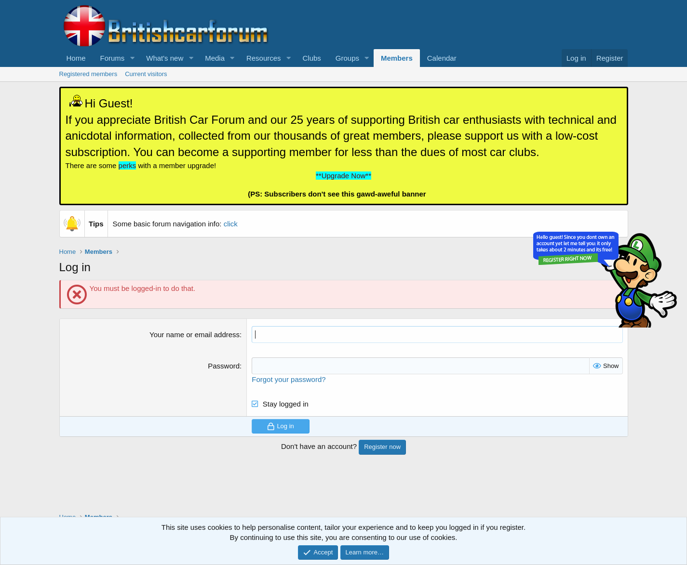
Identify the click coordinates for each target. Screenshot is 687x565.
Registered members (88, 74)
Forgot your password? (288, 379)
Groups (347, 58)
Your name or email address (194, 334)
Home (76, 58)
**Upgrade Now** (343, 175)
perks (127, 165)
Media (215, 58)
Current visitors (146, 74)
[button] (132, 58)
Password (224, 366)
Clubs (311, 58)
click (231, 224)
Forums (112, 58)
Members (397, 58)
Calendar (442, 58)
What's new (164, 58)
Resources (263, 58)
